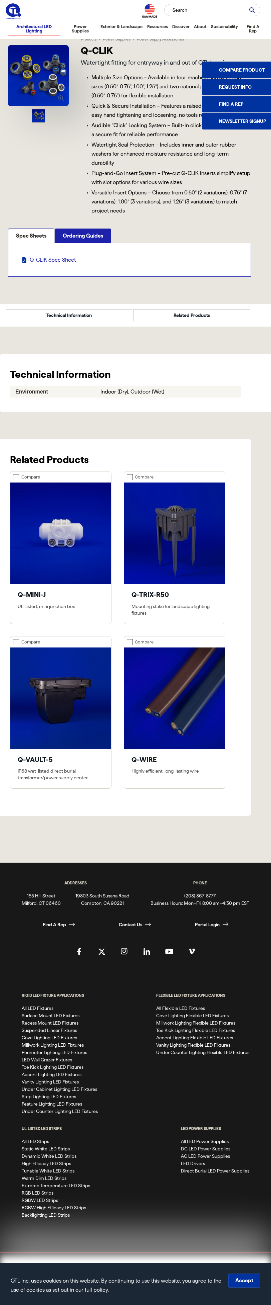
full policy (96, 1290)
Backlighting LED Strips (46, 1219)
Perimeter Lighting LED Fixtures (54, 1056)
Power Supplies (80, 28)
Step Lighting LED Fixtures (49, 1101)
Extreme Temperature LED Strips (56, 1190)
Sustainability (224, 26)
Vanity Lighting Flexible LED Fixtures (193, 1049)
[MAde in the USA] (150, 11)
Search (180, 10)
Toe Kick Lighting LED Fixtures (52, 1071)
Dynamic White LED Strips (49, 1160)
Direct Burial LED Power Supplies (215, 1175)
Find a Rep (231, 104)
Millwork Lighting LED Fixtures (53, 1049)
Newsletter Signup (242, 121)
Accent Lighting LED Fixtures (51, 1078)
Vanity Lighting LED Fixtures (50, 1086)
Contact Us (130, 928)
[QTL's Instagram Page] (124, 955)
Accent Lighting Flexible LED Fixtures (194, 1042)
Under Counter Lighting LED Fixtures (60, 1115)
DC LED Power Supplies (205, 1153)
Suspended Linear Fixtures (49, 1034)
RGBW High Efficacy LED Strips (54, 1212)
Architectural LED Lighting (34, 28)
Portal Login (207, 928)
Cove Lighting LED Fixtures (49, 1042)
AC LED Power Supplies (205, 1160)
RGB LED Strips (37, 1197)
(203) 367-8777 (200, 899)
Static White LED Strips (46, 1153)
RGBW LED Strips (40, 1204)
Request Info (235, 87)
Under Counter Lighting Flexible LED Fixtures (202, 1056)
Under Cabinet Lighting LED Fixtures (59, 1093)
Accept (244, 1280)
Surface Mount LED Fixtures (50, 1020)
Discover (181, 26)
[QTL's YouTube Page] (169, 955)
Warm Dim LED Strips (44, 1182)
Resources (157, 26)
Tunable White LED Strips (48, 1175)
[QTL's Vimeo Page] (192, 955)
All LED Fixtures (37, 1012)
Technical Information (69, 319)
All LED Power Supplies (205, 1145)
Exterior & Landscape (121, 26)
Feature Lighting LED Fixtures (52, 1108)
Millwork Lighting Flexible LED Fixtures (195, 1027)
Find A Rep (253, 28)
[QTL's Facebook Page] (79, 955)
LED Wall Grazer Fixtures (47, 1064)
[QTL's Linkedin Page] (147, 955)
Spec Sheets (31, 258)
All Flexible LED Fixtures (180, 1012)
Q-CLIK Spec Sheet (53, 282)
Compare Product (242, 70)
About (200, 26)
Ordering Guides (83, 258)
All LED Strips (35, 1145)
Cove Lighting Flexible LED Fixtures (192, 1020)
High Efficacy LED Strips (46, 1167)
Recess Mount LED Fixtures (50, 1027)
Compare (30, 480)
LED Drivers (193, 1167)
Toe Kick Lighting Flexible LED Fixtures (195, 1034)
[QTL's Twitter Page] (101, 955)
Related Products (192, 319)
